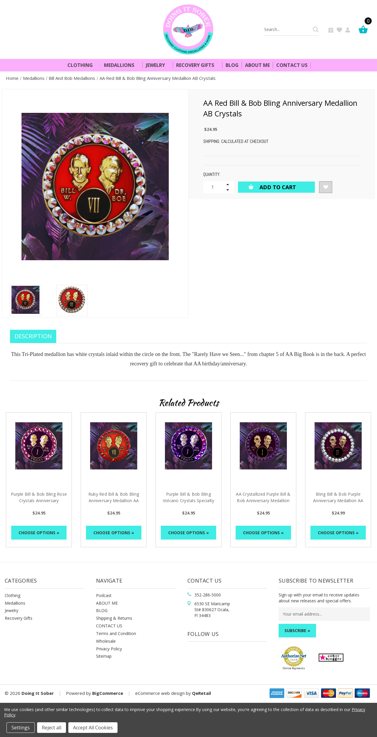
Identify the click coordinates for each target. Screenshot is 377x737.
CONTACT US (109, 626)
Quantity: (211, 174)
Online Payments (294, 668)
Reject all (51, 727)
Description (33, 336)
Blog (232, 65)
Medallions (121, 65)
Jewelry (158, 65)
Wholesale (106, 641)
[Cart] (364, 29)
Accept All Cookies (93, 727)
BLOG (102, 610)
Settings (20, 727)
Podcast (104, 595)
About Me (257, 65)
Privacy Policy (109, 649)
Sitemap (104, 656)
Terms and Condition (116, 633)
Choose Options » (39, 532)
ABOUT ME (107, 603)
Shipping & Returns (114, 618)
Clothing (82, 65)
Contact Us (291, 65)
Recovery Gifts (197, 65)
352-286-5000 (207, 595)
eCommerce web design (160, 693)
